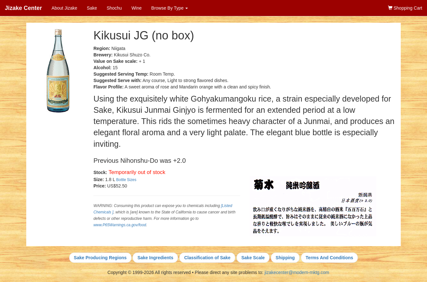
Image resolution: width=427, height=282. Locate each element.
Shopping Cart (405, 8)
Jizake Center (23, 8)
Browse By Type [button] (169, 8)
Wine (137, 8)
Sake (92, 8)
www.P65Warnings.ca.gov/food (119, 225)
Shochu (114, 8)
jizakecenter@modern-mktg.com (296, 272)
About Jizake (64, 8)
